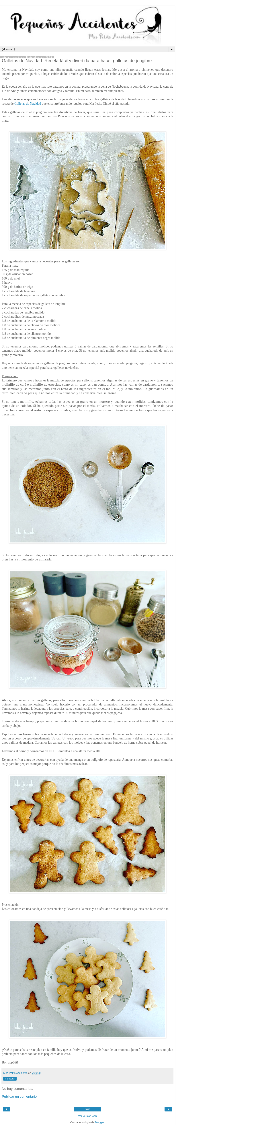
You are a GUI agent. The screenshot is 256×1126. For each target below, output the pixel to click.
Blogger (99, 1122)
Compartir (10, 1078)
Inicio (87, 1109)
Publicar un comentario (19, 1096)
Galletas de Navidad (27, 103)
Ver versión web (87, 1116)
